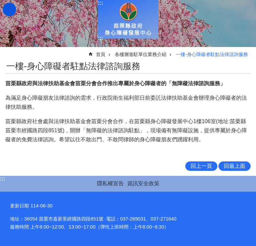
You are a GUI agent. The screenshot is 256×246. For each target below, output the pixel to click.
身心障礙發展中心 (128, 19)
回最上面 (234, 166)
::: (100, 3)
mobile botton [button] (9, 9)
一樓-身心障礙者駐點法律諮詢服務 (212, 54)
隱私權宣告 (110, 183)
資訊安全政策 (143, 183)
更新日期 (19, 205)
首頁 (100, 54)
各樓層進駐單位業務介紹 (140, 54)
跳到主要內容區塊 (3, 3)
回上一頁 (201, 166)
